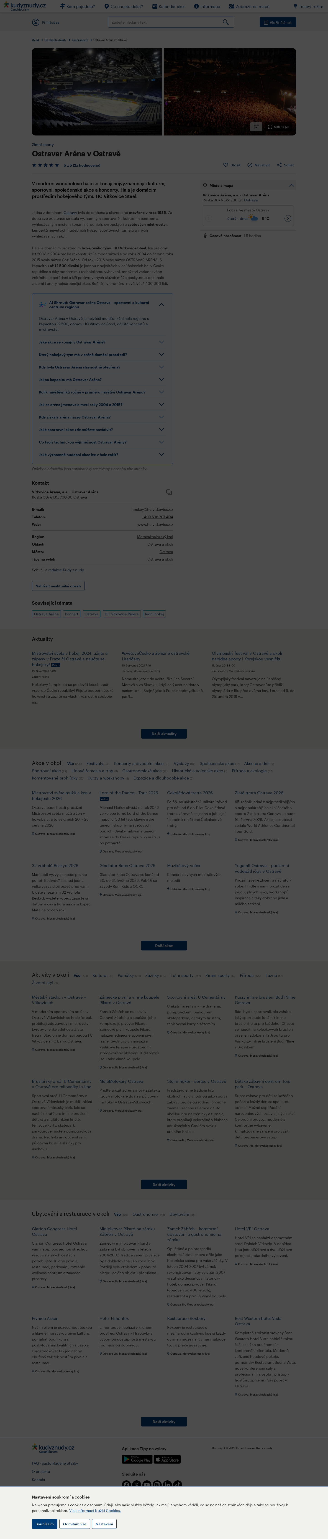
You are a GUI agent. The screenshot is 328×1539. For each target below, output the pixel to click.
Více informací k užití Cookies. (95, 1510)
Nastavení (104, 1524)
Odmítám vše (74, 1524)
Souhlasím (45, 1524)
